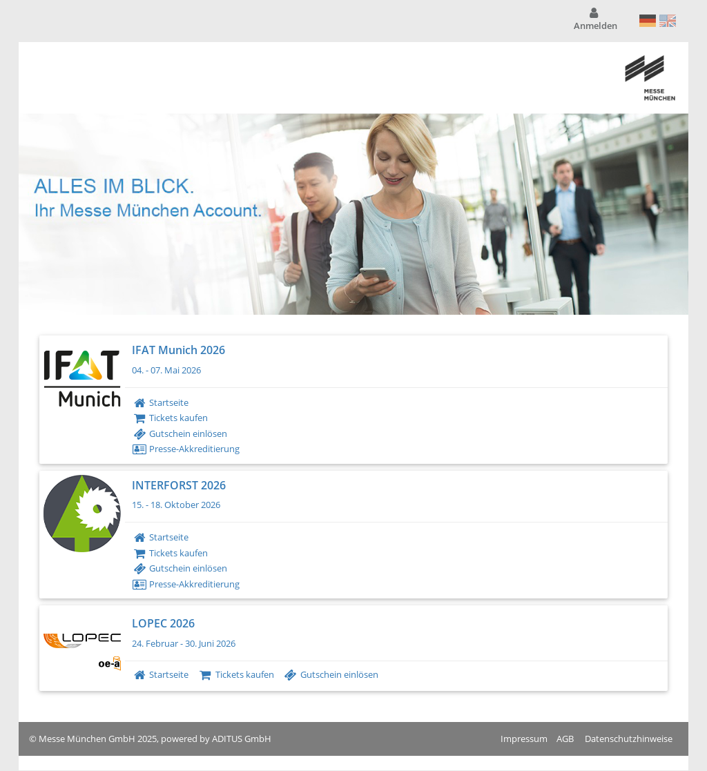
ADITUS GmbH (241, 738)
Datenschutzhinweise (628, 738)
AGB (565, 738)
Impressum (524, 738)
